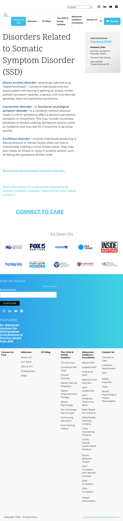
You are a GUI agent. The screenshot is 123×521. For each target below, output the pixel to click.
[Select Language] (79, 7)
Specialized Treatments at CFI (99, 63)
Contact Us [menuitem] (91, 20)
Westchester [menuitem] (109, 368)
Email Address (9, 289)
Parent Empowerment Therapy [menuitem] (69, 394)
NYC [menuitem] (104, 373)
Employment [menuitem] (28, 371)
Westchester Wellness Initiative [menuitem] (89, 420)
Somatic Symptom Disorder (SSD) (100, 52)
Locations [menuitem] (107, 365)
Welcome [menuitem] (32, 21)
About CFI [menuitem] (26, 357)
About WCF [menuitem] (88, 362)
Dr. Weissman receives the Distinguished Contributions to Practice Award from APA (11, 333)
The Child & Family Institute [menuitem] (62, 21)
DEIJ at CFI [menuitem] (27, 366)
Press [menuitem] (24, 375)
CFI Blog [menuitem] (46, 21)
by (101, 517)
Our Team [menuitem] (26, 362)
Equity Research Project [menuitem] (87, 458)
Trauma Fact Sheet (100, 57)
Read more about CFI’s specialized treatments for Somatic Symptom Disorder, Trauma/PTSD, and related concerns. (39, 190)
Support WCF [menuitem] (89, 367)
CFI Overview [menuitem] (68, 362)
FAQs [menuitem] (105, 386)
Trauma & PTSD (100, 41)
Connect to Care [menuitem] (18, 21)
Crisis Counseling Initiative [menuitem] (88, 431)
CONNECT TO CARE (40, 211)
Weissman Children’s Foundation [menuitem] (77, 20)
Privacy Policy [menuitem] (29, 517)
